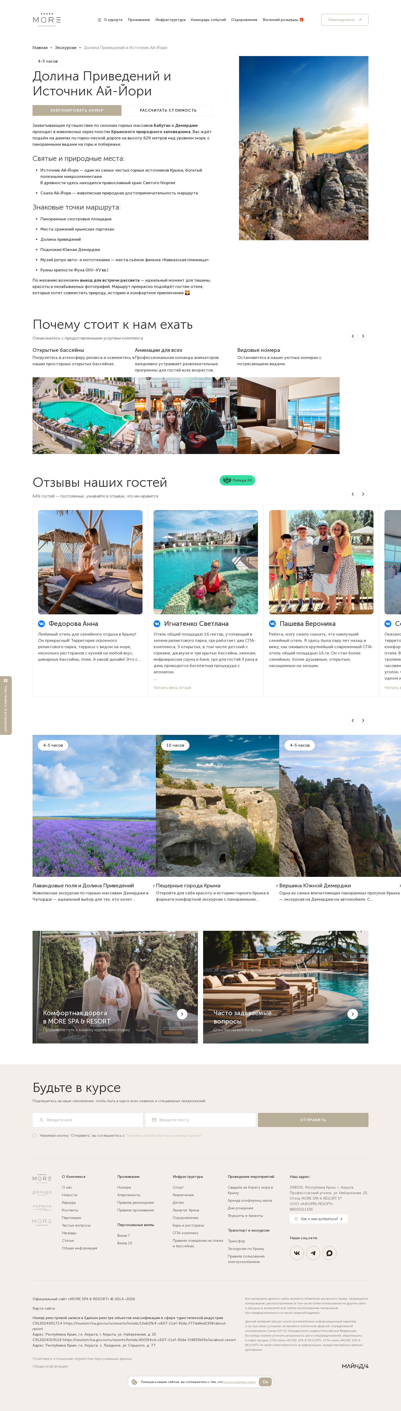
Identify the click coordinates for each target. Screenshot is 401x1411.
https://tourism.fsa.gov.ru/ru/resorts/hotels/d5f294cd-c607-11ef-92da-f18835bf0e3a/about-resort (149, 1340)
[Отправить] (313, 1120)
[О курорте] (110, 20)
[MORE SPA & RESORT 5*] (47, 20)
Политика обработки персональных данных (163, 1135)
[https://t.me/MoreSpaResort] (313, 1253)
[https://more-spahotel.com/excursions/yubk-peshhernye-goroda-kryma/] (221, 819)
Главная (40, 47)
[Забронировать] (344, 20)
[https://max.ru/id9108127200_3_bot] (329, 1253)
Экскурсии (65, 47)
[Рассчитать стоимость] (168, 110)
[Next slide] (363, 494)
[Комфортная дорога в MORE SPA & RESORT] (115, 987)
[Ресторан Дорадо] (42, 1193)
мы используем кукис (240, 1382)
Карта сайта (44, 1308)
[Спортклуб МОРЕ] (42, 1222)
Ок (265, 1381)
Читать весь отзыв (176, 687)
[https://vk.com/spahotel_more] (297, 1253)
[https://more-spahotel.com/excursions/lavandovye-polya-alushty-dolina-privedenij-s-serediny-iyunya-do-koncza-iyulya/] (94, 819)
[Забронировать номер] (77, 110)
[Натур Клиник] (42, 1208)
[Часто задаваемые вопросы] (285, 987)
